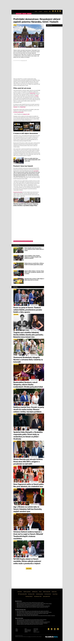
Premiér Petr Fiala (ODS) (17, 192)
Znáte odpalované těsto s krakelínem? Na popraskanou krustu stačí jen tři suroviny (30, 620)
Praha (31, 241)
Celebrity (40, 11)
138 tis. (55, 11)
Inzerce (26, 628)
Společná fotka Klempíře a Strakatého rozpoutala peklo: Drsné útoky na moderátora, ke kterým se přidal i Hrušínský (28, 435)
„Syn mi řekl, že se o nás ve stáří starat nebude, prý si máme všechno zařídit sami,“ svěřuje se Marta (32, 613)
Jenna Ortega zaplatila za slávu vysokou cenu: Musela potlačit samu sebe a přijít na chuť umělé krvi (33, 611)
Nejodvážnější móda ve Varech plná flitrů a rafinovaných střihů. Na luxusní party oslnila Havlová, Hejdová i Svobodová (36, 615)
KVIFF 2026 (24, 13)
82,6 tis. (60, 11)
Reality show (54, 591)
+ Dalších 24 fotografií (34, 305)
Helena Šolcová (23, 60)
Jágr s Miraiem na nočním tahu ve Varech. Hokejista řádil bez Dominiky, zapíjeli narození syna (27, 509)
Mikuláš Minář (22, 106)
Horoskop (46, 11)
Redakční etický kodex (28, 629)
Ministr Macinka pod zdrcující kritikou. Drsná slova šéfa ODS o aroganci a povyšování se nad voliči (28, 461)
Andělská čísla (34, 591)
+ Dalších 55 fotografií (34, 529)
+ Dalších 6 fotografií (34, 429)
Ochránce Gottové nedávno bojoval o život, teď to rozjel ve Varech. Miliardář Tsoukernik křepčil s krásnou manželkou (28, 535)
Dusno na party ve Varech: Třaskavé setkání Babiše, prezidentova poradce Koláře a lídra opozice (27, 309)
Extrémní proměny (39, 594)
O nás (16, 628)
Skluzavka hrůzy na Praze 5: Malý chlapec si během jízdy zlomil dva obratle (34, 279)
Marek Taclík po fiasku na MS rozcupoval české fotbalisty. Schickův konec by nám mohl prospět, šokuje (33, 605)
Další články (29, 568)
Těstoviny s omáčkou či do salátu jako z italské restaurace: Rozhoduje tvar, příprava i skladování (32, 623)
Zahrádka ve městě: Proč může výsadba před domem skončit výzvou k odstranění (30, 624)
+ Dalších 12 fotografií (34, 404)
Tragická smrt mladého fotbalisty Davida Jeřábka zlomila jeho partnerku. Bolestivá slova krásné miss (28, 334)
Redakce (17, 629)
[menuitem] (36, 11)
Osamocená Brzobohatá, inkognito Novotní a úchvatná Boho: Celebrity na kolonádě (28, 359)
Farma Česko (29, 13)
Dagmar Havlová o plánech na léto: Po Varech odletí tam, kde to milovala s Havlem (30, 602)
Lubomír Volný (32, 93)
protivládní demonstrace (17, 241)
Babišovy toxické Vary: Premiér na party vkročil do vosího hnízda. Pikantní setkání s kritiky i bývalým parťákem (28, 409)
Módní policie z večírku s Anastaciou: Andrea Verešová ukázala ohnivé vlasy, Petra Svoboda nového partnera (34, 612)
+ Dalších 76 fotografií (34, 504)
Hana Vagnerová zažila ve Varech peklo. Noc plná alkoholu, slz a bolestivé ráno (28, 485)
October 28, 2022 (26, 114)
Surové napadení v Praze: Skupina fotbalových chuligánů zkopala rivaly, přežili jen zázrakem (33, 257)
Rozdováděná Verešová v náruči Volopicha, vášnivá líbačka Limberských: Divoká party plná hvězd (28, 384)
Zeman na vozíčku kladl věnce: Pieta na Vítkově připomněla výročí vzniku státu (32, 160)
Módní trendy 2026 (46, 591)
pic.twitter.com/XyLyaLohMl (18, 112)
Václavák (24, 241)
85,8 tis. (58, 11)
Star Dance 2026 (31, 594)
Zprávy (36, 11)
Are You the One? (19, 13)
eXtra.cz (29, 636)
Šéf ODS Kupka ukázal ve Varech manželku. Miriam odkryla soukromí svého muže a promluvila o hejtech (27, 561)
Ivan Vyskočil (35, 170)
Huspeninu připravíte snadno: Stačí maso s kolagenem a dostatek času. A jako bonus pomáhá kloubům (33, 621)
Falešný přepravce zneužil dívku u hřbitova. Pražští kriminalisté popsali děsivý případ (34, 264)
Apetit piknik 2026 (46, 596)
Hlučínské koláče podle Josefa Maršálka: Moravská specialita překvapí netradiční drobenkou (31, 619)
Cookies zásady (36, 628)
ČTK (26, 60)
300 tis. (53, 11)
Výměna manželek (27, 591)
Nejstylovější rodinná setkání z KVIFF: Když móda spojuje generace (27, 614)
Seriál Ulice (20, 591)
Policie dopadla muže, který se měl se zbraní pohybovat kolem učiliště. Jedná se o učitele (34, 249)
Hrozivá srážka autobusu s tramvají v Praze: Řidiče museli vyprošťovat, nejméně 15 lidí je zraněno (34, 272)
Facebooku (15, 106)
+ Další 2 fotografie (33, 330)
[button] (50, 11)
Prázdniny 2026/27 (29, 596)
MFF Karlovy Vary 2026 (22, 594)
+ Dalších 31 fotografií (34, 355)
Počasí (40, 591)
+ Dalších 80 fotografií (34, 379)
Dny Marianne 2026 (37, 596)
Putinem (36, 95)
